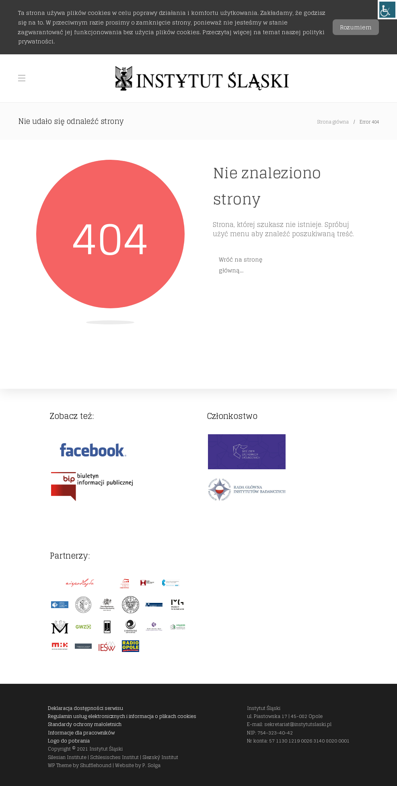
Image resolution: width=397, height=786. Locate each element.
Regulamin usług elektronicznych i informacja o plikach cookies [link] (122, 716)
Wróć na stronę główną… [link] (240, 264)
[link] (387, 9)
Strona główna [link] (333, 122)
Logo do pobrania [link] (69, 740)
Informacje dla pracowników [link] (81, 732)
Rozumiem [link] (356, 27)
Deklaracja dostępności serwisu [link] (85, 708)
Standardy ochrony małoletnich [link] (84, 724)
